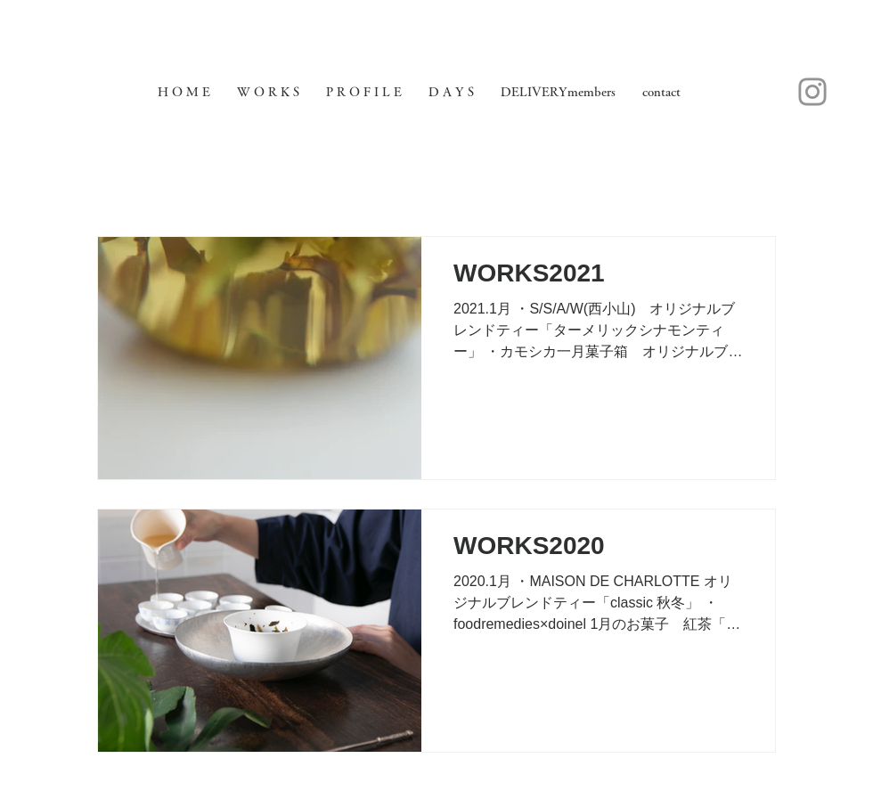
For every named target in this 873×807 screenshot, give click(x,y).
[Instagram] (812, 91)
